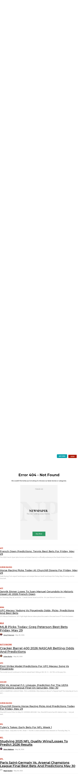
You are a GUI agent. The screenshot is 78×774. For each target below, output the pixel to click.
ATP (1, 588)
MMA (2, 607)
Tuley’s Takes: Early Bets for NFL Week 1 (26, 727)
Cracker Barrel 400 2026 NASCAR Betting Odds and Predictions (37, 650)
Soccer (3, 682)
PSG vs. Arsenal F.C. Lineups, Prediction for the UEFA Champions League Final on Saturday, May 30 (34, 686)
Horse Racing (6, 567)
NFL (1, 724)
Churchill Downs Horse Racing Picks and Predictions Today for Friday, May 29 (37, 707)
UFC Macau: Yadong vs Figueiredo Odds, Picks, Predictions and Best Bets (37, 612)
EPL (1, 759)
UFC (1, 663)
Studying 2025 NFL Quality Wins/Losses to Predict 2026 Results (34, 743)
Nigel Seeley (7, 771)
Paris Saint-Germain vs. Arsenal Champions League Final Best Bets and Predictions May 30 (37, 764)
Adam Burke (7, 656)
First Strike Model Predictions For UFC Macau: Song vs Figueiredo (34, 667)
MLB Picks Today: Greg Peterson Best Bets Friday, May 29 (34, 628)
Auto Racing (6, 644)
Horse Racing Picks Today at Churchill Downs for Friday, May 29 (39, 571)
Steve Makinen (8, 749)
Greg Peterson (8, 635)
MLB (2, 623)
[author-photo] (1, 635)
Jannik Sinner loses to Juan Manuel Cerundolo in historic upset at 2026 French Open (36, 593)
